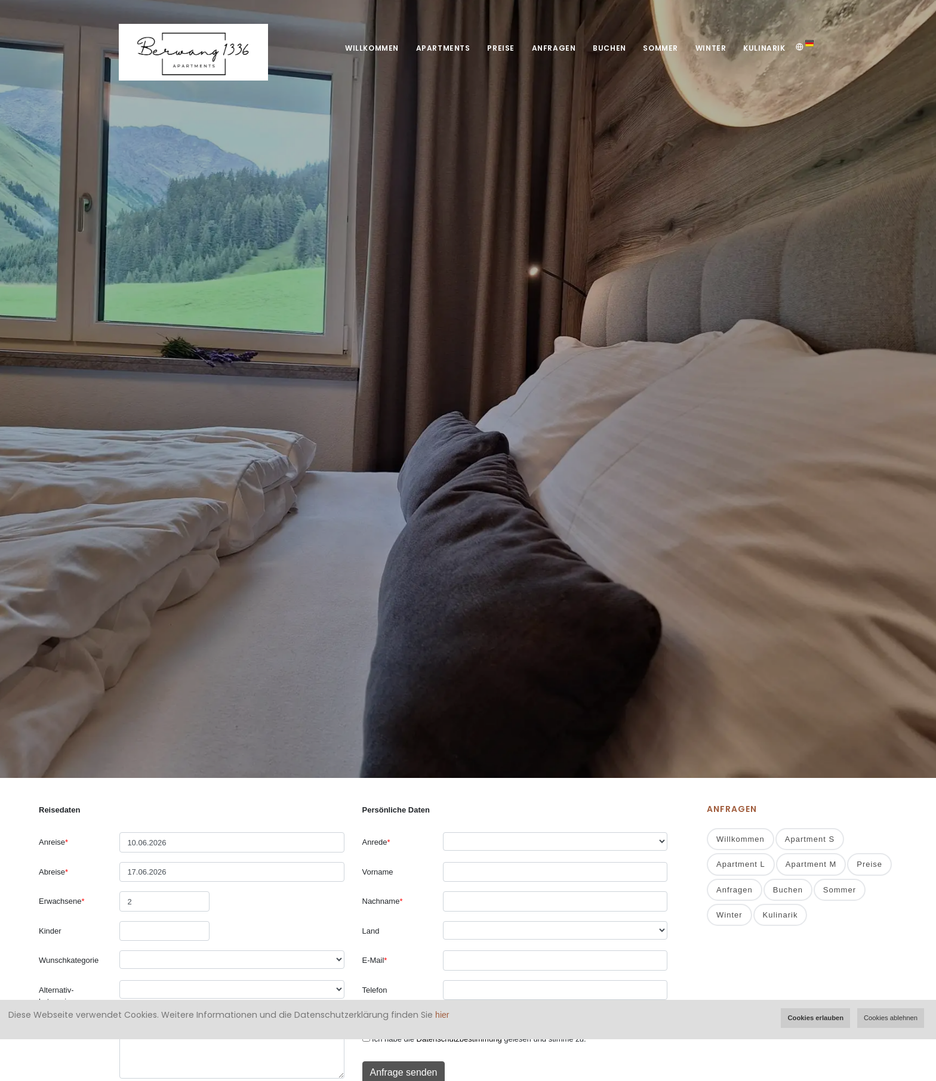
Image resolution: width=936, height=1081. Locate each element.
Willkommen (366, 48)
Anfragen (550, 48)
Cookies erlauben (815, 1017)
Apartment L (740, 864)
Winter (709, 48)
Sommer (658, 48)
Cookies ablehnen (890, 1017)
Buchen (607, 48)
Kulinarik (764, 48)
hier (442, 1015)
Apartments (438, 48)
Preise (496, 48)
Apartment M (811, 864)
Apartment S (810, 839)
